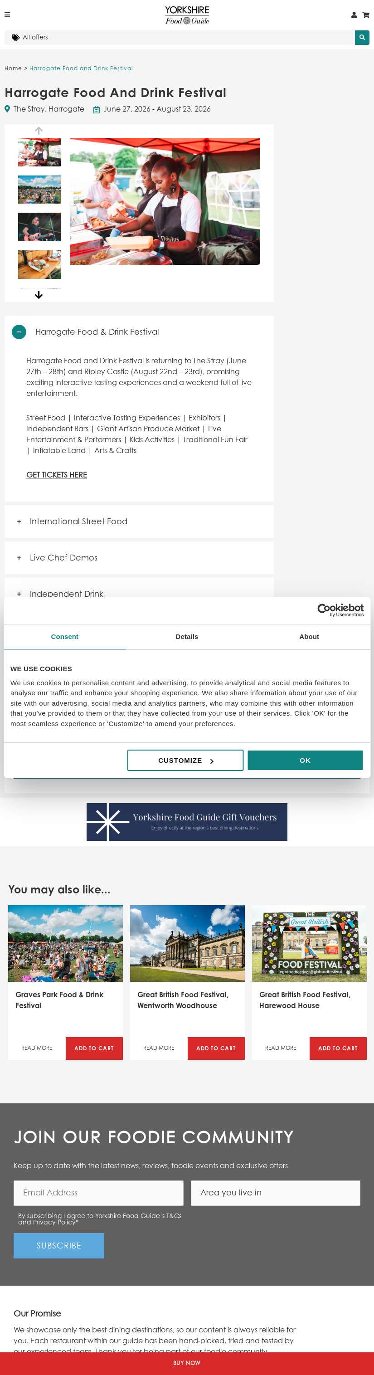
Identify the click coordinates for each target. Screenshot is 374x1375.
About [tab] (309, 636)
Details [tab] (187, 636)
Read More (36, 1048)
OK (305, 760)
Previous (39, 131)
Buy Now (187, 1363)
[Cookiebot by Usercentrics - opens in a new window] (324, 610)
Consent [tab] (64, 636)
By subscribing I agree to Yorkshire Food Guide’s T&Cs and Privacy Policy (99, 1219)
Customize (185, 760)
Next (39, 295)
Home (13, 69)
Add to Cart (94, 1048)
